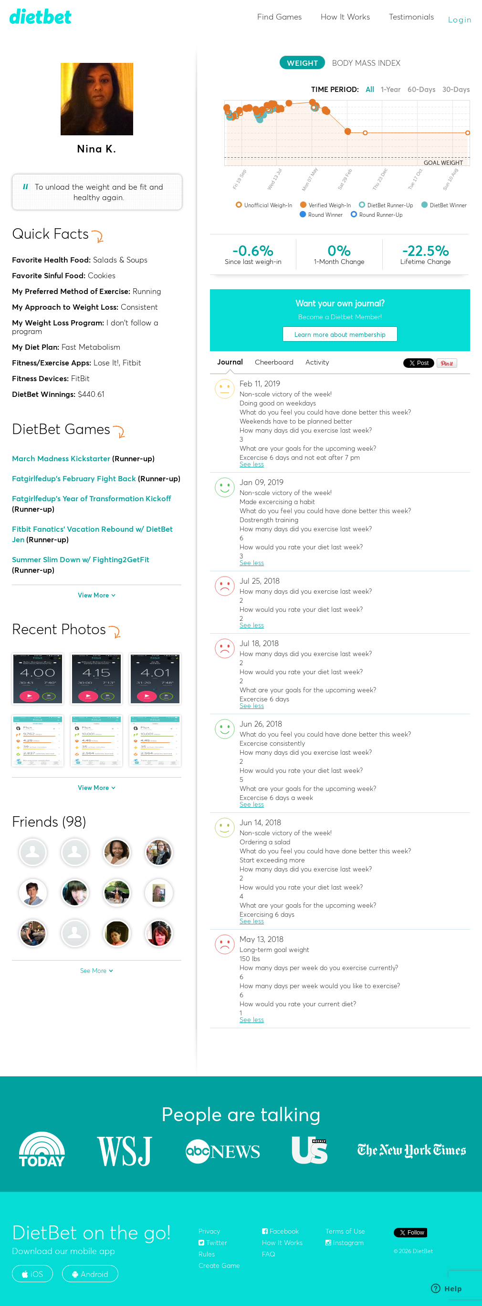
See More (96, 970)
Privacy (209, 1231)
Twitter (213, 1242)
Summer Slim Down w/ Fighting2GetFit (80, 559)
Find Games (279, 16)
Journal (230, 362)
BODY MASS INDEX (366, 63)
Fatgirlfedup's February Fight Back (74, 478)
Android (90, 1274)
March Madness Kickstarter (61, 458)
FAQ (268, 1254)
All (370, 89)
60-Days (422, 89)
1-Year (391, 89)
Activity (317, 362)
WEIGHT (302, 63)
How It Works (345, 16)
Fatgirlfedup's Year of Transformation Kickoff (91, 498)
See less (252, 464)
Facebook (280, 1231)
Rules (207, 1254)
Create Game (219, 1265)
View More (96, 595)
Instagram (344, 1242)
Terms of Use (345, 1231)
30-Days (456, 89)
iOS (32, 1274)
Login (460, 19)
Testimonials (411, 16)
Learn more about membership (340, 334)
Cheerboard (274, 362)
